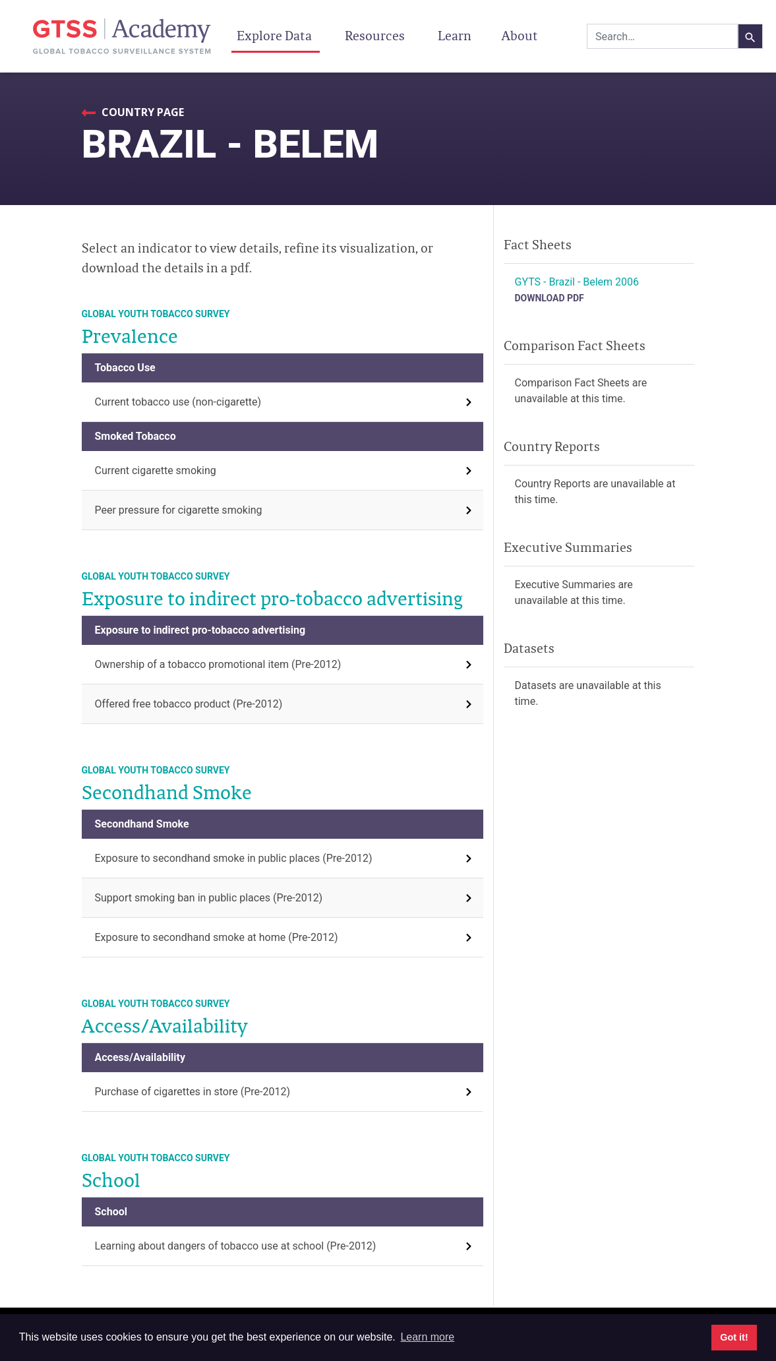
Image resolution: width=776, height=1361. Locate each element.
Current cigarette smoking (155, 470)
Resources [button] (376, 36)
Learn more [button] (427, 1337)
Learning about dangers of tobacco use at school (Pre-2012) (235, 1246)
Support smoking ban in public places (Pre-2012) (209, 898)
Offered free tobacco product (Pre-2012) (189, 704)
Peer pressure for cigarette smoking (178, 510)
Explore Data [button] (275, 36)
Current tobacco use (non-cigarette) (178, 402)
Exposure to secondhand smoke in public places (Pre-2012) (234, 858)
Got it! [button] (734, 1337)
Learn (454, 36)
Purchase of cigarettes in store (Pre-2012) (193, 1091)
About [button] (521, 36)
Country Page (141, 112)
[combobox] (662, 36)
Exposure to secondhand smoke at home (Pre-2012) (216, 937)
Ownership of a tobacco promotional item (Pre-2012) (218, 664)
